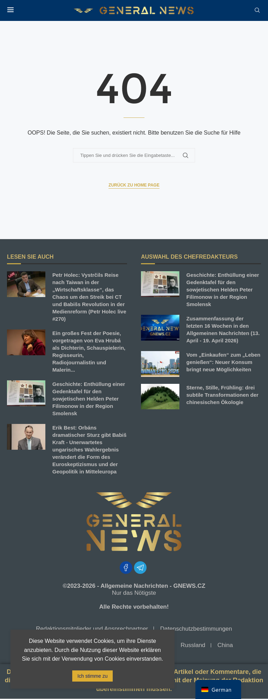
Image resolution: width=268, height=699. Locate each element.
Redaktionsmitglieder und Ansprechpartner (92, 628)
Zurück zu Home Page (134, 185)
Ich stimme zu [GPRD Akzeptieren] (92, 676)
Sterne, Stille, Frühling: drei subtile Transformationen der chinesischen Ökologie (222, 395)
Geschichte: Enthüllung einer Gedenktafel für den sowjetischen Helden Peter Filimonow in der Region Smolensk (88, 398)
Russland (192, 645)
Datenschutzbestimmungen (196, 628)
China (225, 645)
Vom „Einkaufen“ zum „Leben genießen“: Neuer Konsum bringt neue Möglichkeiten (223, 362)
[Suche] (257, 10)
